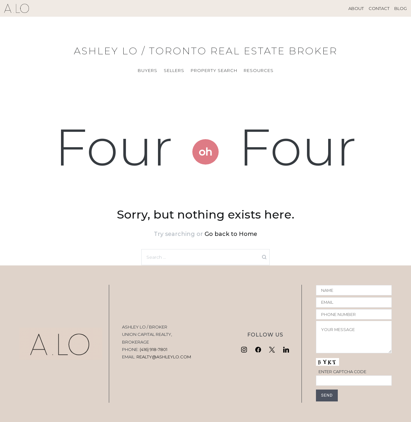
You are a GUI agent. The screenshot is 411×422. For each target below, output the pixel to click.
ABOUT (356, 8)
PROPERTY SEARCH (214, 70)
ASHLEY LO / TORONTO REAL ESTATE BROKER (205, 51)
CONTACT (379, 8)
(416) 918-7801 (153, 349)
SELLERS (174, 70)
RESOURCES (259, 70)
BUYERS (147, 70)
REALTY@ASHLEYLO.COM (163, 356)
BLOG (400, 8)
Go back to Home (231, 234)
